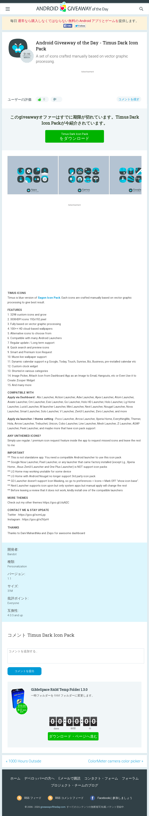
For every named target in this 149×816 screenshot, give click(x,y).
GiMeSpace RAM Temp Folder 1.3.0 (59, 689)
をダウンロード (74, 136)
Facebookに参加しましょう (115, 798)
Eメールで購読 (69, 778)
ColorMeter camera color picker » (115, 761)
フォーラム (130, 778)
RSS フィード (32, 798)
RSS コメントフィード (69, 798)
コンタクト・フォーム (101, 778)
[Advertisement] (89, 82)
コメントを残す (128, 99)
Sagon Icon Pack (49, 297)
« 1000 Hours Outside (23, 761)
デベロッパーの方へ (39, 778)
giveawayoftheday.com (52, 806)
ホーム (15, 778)
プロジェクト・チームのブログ (74, 785)
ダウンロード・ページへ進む (73, 736)
